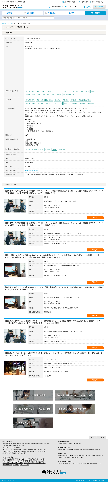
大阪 (48, 443)
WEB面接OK (19, 463)
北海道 (28, 443)
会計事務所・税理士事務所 (66, 449)
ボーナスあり (17, 461)
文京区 (14, 451)
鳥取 (7, 445)
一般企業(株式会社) (94, 449)
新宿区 (5, 451)
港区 (16, 449)
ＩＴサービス (74, 463)
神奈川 (14, 443)
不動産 (84, 463)
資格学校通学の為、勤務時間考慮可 (34, 463)
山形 (32, 443)
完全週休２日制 (21, 459)
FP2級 (81, 457)
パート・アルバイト (69, 443)
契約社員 (78, 443)
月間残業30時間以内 (34, 461)
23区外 (17, 447)
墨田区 (14, 453)
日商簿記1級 (99, 455)
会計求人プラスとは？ (70, 2)
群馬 (24, 443)
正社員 (60, 443)
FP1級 (76, 457)
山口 (13, 445)
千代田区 (12, 449)
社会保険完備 (30, 459)
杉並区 (18, 451)
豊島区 (23, 451)
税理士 (68, 455)
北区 (35, 451)
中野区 (9, 451)
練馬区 (32, 451)
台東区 (9, 453)
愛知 (41, 443)
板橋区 (27, 451)
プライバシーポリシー (80, 480)
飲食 (68, 463)
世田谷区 (30, 449)
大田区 (45, 449)
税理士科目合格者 (75, 455)
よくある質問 (84, 2)
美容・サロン (98, 463)
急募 (42, 461)
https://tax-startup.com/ (32, 170)
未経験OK (6, 459)
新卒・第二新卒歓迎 (9, 463)
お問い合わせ (93, 480)
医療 (88, 463)
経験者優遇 (12, 459)
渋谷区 (25, 449)
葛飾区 (5, 453)
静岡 (38, 443)
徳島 (16, 445)
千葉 (18, 443)
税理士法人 (78, 449)
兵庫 (4, 445)
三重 (45, 443)
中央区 (20, 449)
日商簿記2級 (62, 457)
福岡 (19, 445)
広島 (10, 445)
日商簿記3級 (70, 457)
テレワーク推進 (24, 465)
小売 (80, 463)
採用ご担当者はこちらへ (99, 2)
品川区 (40, 449)
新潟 (35, 443)
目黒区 (35, 449)
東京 (10, 443)
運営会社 (102, 480)
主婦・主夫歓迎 (40, 459)
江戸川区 (23, 453)
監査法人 (85, 449)
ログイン (88, 7)
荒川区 (44, 451)
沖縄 (23, 445)
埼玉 (21, 443)
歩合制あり (16, 465)
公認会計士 (61, 455)
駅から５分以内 (7, 461)
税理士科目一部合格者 (88, 455)
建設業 (92, 463)
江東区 (18, 453)
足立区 (39, 451)
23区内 (13, 447)
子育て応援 (24, 461)
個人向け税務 (62, 463)
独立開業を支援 (7, 465)
